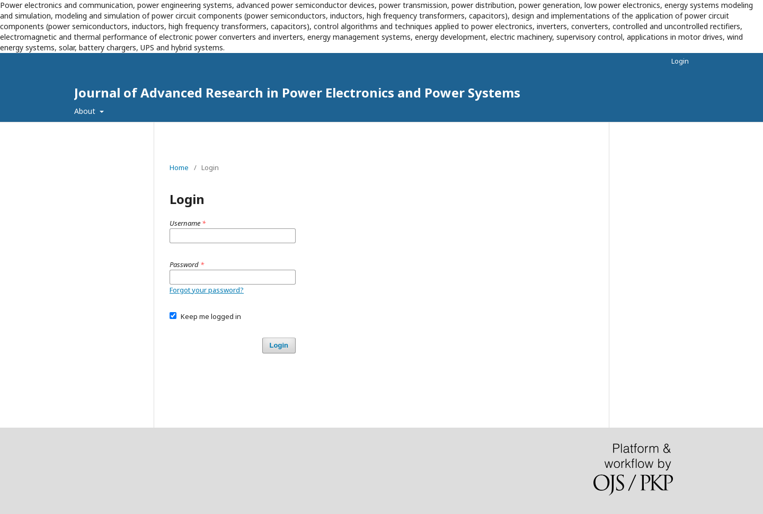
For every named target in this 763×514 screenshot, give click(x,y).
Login (680, 61)
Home (179, 167)
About (85, 111)
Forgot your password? (207, 290)
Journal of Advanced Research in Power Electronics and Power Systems (297, 92)
